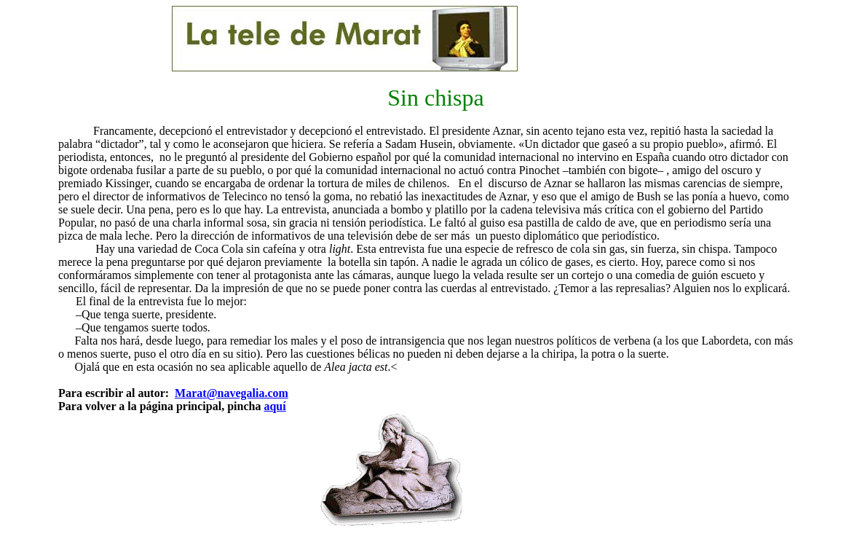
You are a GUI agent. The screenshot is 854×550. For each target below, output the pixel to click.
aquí (274, 406)
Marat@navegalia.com (231, 393)
